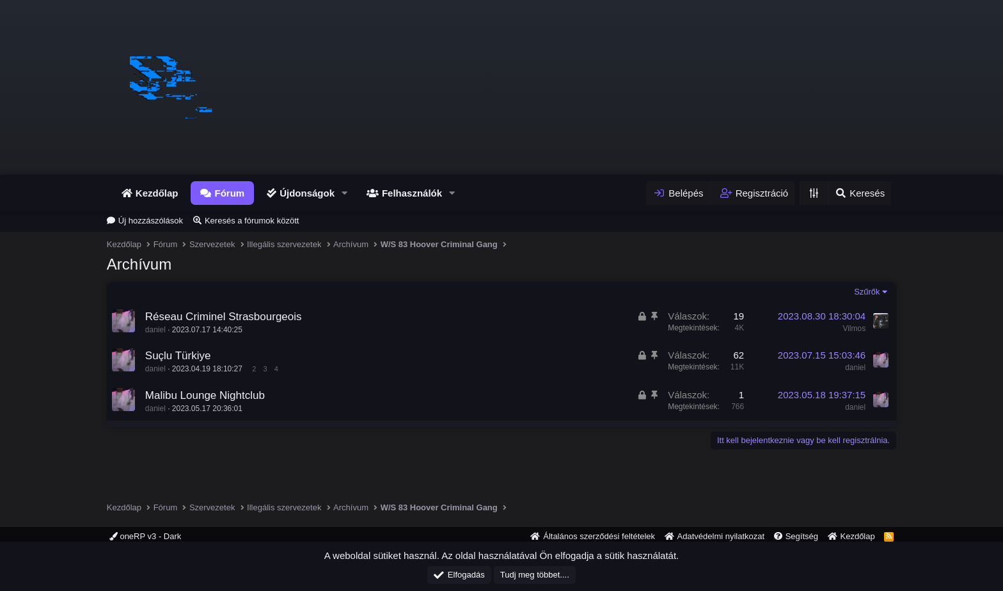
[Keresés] (859, 193)
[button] (345, 193)
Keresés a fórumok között (252, 220)
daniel (155, 329)
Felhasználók (412, 193)
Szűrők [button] (867, 291)
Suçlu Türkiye (178, 356)
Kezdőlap (157, 193)
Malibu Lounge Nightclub (205, 395)
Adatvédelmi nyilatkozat (721, 536)
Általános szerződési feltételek (599, 536)
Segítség (802, 536)
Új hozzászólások (150, 220)
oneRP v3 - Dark (145, 536)
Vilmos (853, 327)
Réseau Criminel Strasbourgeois (223, 317)
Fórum (229, 193)
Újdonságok (307, 193)
